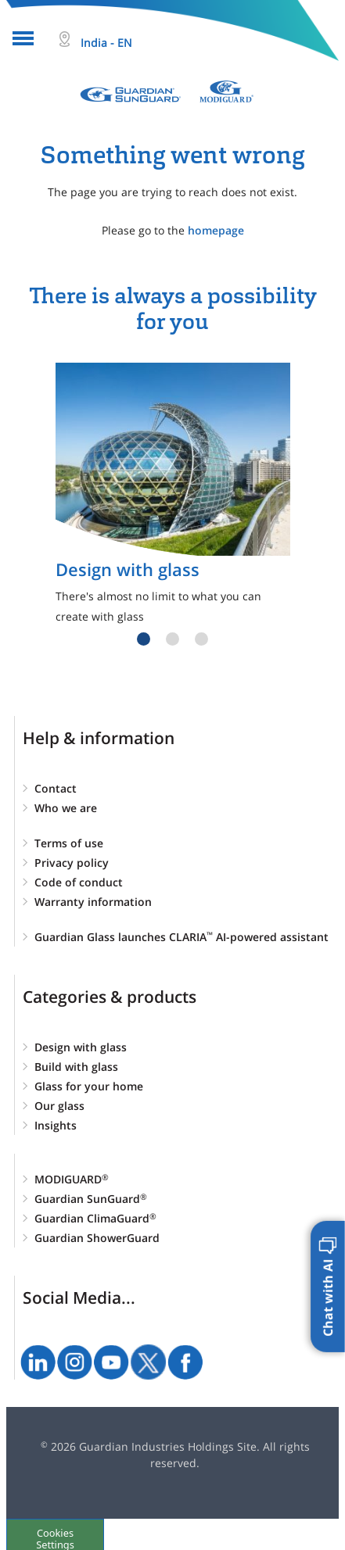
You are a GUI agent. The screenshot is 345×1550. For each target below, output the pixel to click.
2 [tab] (172, 639)
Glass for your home (88, 1086)
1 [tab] (143, 639)
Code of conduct (78, 882)
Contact (55, 788)
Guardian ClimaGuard (95, 1218)
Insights (55, 1125)
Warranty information (93, 901)
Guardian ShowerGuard (97, 1237)
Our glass (59, 1105)
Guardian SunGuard (90, 1198)
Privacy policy (71, 862)
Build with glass (76, 1066)
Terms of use (68, 843)
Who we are (65, 807)
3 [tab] (201, 639)
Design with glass (80, 1047)
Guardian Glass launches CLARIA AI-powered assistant (181, 936)
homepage (216, 230)
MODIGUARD (71, 1179)
